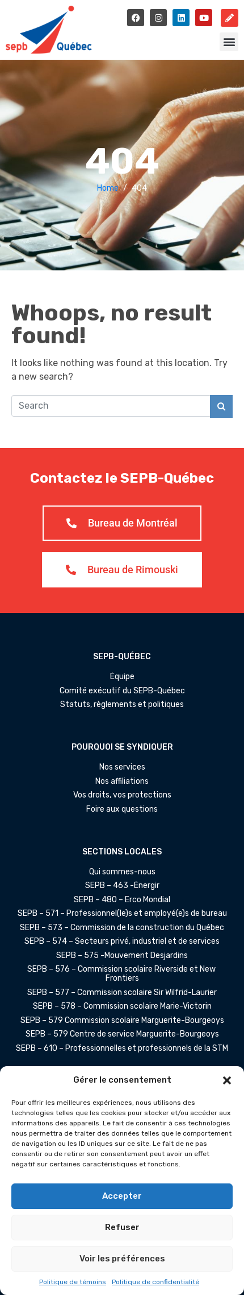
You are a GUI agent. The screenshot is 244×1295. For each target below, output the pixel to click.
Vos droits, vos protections (122, 795)
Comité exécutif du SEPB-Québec (122, 691)
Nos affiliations (122, 781)
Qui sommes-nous (122, 872)
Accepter (122, 1196)
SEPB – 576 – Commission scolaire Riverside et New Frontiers (122, 974)
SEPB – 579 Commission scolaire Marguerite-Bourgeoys (122, 1020)
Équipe (122, 676)
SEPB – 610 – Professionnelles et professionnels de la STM (122, 1048)
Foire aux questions (122, 809)
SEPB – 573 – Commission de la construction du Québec (122, 927)
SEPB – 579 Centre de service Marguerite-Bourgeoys (122, 1034)
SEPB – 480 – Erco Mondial (122, 900)
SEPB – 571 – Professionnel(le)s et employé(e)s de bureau (122, 913)
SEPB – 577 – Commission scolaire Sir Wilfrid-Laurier (122, 992)
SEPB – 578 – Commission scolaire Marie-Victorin (122, 1006)
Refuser (122, 1227)
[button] (227, 1080)
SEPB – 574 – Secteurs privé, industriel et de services (122, 941)
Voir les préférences (122, 1258)
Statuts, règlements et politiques (122, 704)
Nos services (122, 767)
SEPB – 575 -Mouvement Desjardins (122, 955)
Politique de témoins (72, 1282)
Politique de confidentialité (155, 1282)
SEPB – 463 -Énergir (122, 885)
